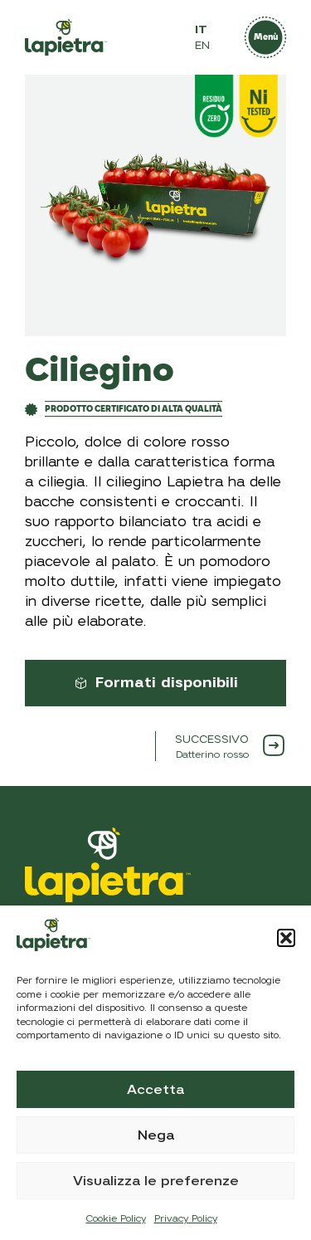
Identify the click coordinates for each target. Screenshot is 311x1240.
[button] (286, 938)
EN (202, 45)
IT (201, 29)
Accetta (155, 1089)
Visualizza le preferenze (156, 1181)
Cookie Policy (116, 1218)
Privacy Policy (185, 1218)
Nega (156, 1135)
